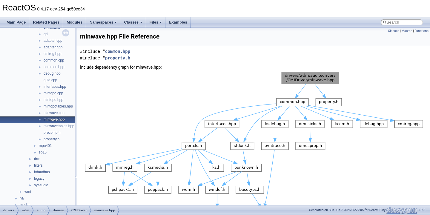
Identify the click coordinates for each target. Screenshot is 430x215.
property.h (51, 139)
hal (22, 198)
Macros (407, 31)
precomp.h (52, 132)
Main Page (16, 22)
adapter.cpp (53, 41)
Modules (74, 22)
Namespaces (103, 22)
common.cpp (54, 60)
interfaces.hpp (55, 87)
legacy (39, 178)
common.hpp (54, 67)
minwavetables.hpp (59, 126)
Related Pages (46, 22)
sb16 (43, 152)
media (25, 205)
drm (37, 159)
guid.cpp (50, 80)
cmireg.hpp (52, 54)
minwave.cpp (54, 113)
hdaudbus (42, 172)
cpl (46, 34)
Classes (133, 22)
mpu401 (45, 146)
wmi (27, 192)
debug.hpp (52, 73)
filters (38, 165)
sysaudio (41, 185)
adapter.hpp (53, 47)
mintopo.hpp (53, 100)
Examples (178, 22)
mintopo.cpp (53, 93)
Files (156, 22)
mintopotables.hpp (58, 106)
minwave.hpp (54, 119)
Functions (421, 31)
